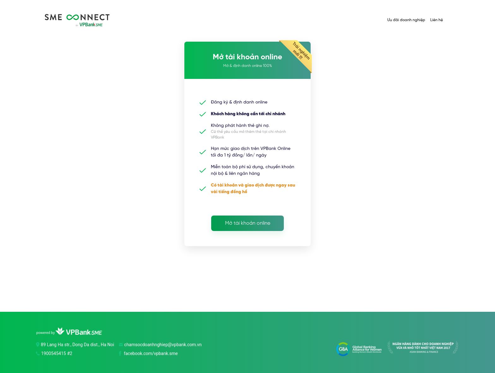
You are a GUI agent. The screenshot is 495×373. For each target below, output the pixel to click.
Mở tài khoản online (247, 223)
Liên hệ (436, 20)
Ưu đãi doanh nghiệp (406, 20)
